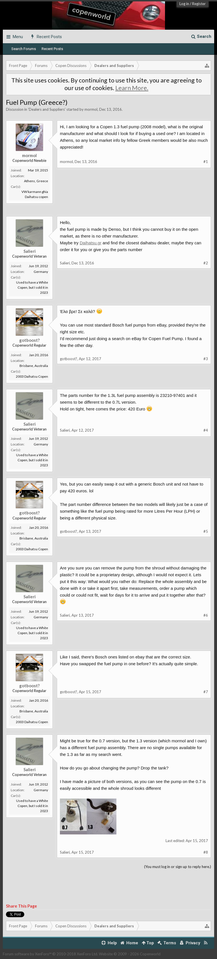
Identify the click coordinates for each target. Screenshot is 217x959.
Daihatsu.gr (90, 242)
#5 (205, 531)
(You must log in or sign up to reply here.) (177, 866)
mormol (90, 109)
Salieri (29, 251)
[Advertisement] (108, 218)
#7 (205, 692)
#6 (205, 615)
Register (199, 3)
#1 (205, 161)
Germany (41, 271)
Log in (184, 3)
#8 (205, 852)
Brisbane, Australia (33, 366)
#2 (205, 263)
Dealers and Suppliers (47, 109)
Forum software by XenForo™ (50, 954)
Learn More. (131, 88)
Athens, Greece (36, 181)
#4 (205, 430)
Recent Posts (52, 49)
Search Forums (23, 49)
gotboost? (29, 340)
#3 (205, 358)
